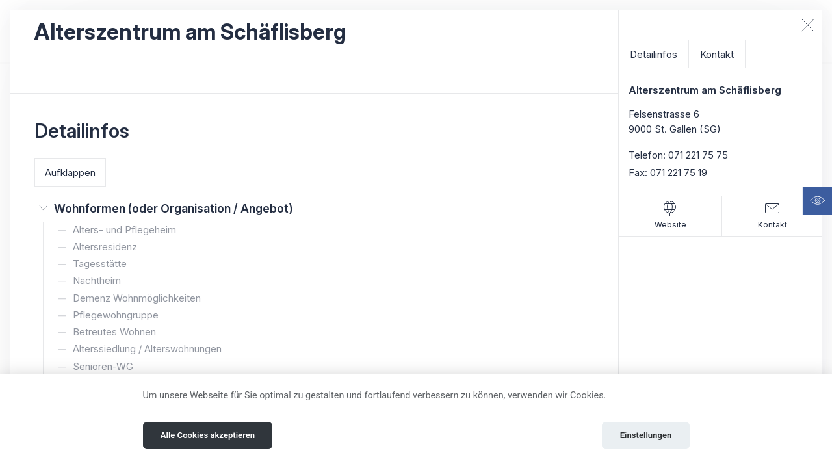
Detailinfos (653, 54)
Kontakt (717, 54)
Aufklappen (70, 172)
